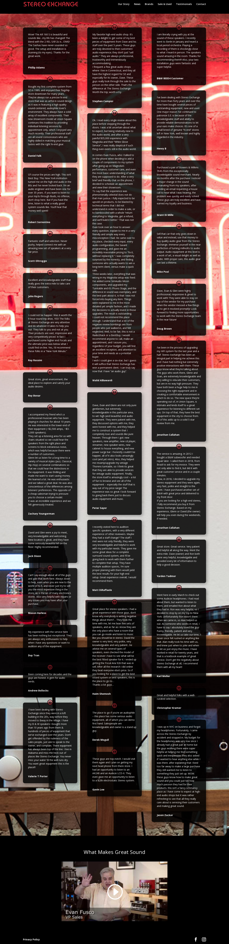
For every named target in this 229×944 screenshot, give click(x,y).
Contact (201, 4)
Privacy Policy (31, 939)
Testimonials (184, 4)
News (137, 4)
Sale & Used (165, 4)
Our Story (124, 4)
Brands (149, 4)
